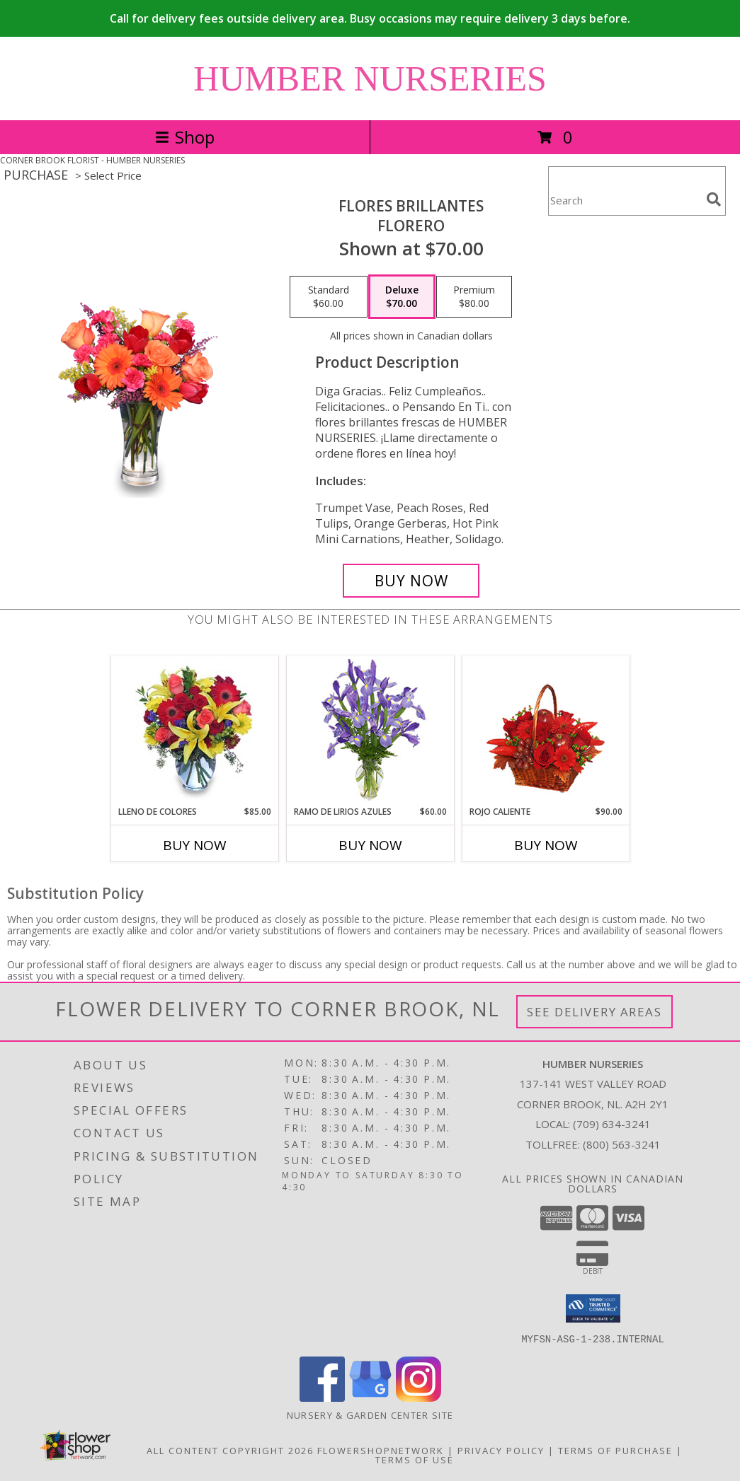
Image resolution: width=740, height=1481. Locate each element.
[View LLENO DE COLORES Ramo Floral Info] (194, 730)
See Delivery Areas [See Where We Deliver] (594, 1012)
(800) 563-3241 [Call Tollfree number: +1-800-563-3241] (622, 1144)
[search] (713, 199)
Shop (185, 137)
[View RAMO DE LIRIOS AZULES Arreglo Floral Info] (370, 731)
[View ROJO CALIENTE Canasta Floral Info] (545, 731)
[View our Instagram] (418, 1397)
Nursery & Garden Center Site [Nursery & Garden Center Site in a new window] (370, 1414)
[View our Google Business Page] (370, 1397)
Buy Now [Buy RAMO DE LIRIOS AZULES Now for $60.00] (370, 845)
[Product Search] (624, 200)
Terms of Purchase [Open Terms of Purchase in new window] (615, 1450)
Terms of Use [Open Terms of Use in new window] (414, 1459)
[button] (593, 1308)
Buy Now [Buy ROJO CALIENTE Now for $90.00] (546, 845)
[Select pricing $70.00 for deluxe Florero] (401, 297)
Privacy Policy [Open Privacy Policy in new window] (501, 1450)
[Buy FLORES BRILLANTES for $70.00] (411, 581)
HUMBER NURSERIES (370, 78)
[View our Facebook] (322, 1397)
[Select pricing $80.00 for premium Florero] (474, 297)
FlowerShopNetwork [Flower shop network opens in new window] (380, 1450)
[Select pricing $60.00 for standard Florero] (328, 297)
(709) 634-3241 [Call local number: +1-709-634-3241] (612, 1124)
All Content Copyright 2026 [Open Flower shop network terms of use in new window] (230, 1450)
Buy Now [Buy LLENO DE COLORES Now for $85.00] (195, 845)
